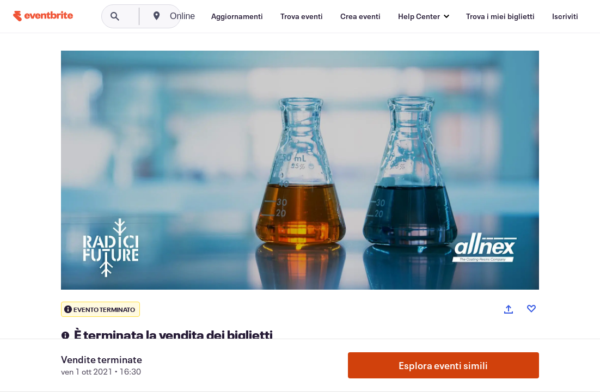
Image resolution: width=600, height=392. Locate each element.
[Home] (43, 16)
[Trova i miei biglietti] (500, 16)
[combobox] (224, 16)
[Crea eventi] (360, 16)
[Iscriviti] (565, 16)
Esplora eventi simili (443, 365)
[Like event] (531, 308)
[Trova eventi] (302, 16)
